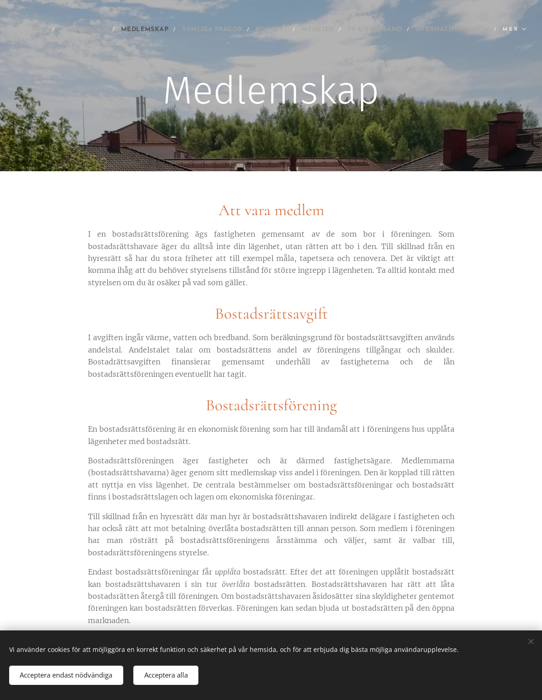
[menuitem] (85, 29)
